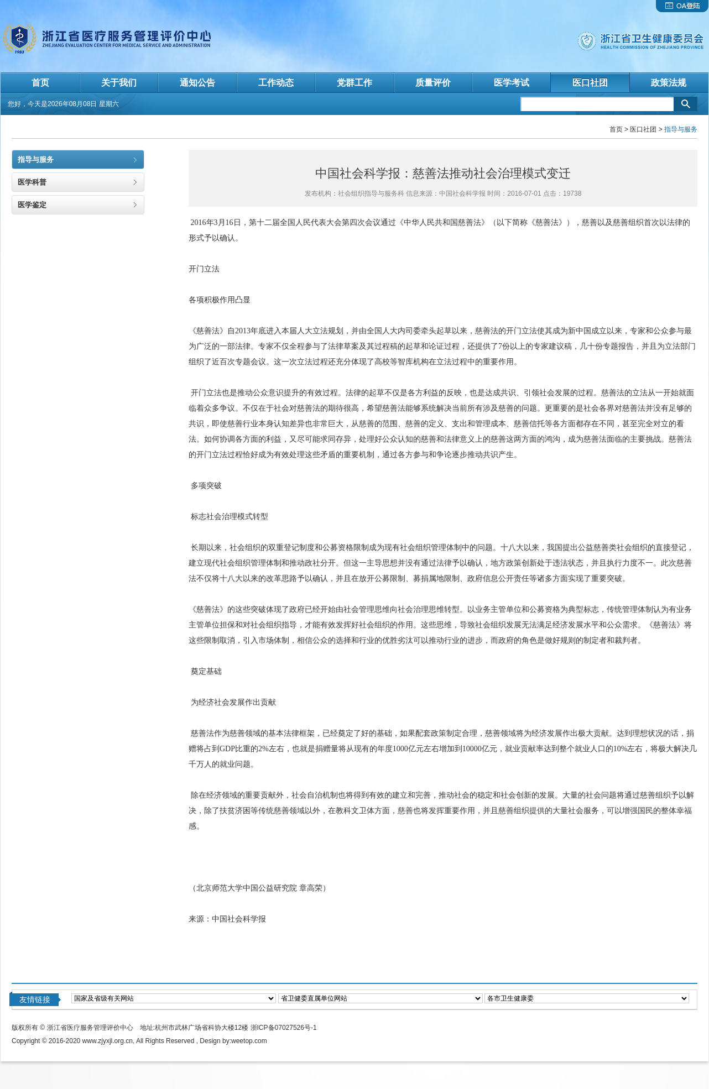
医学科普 (32, 182)
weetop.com (249, 1041)
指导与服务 (36, 159)
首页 (616, 129)
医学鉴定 (32, 205)
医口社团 (643, 129)
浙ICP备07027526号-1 (284, 1028)
